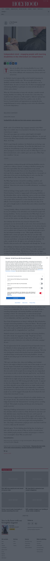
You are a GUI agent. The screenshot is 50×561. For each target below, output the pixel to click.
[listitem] (25, 276)
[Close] (47, 258)
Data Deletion (17, 302)
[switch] (41, 279)
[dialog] (25, 280)
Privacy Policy (32, 302)
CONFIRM (15, 298)
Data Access (24, 302)
